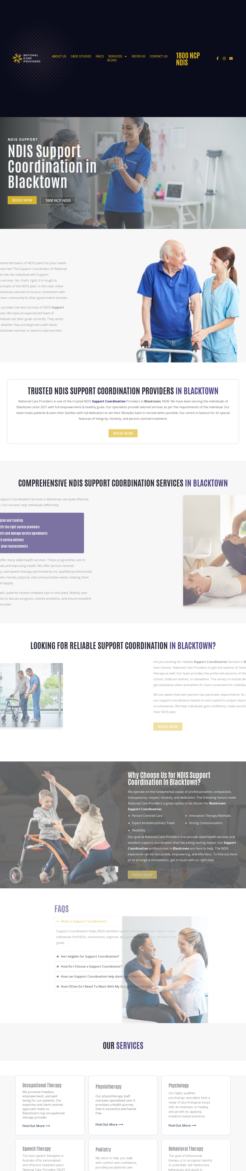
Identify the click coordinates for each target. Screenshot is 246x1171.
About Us (59, 56)
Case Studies (81, 56)
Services (117, 56)
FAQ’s (100, 56)
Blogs (112, 60)
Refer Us (138, 56)
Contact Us (159, 56)
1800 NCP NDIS (188, 58)
